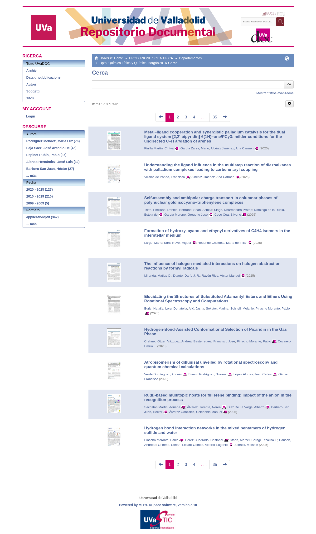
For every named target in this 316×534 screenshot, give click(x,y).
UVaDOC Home (111, 58)
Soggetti (33, 91)
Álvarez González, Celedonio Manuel (195, 412)
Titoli (30, 98)
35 (215, 117)
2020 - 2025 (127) (39, 189)
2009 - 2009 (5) (37, 203)
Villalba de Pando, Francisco (164, 177)
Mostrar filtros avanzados (274, 93)
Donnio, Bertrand (179, 210)
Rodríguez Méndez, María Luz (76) (53, 141)
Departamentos (190, 58)
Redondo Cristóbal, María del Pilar (222, 242)
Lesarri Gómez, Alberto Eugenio (205, 445)
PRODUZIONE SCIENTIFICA (151, 58)
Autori (31, 84)
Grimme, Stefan (169, 445)
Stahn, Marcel (240, 440)
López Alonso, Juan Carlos (252, 374)
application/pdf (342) (42, 217)
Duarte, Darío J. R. (186, 275)
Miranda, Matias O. (157, 275)
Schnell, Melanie (242, 308)
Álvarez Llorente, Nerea (204, 407)
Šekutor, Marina (217, 308)
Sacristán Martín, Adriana (162, 407)
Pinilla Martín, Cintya (159, 148)
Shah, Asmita (202, 210)
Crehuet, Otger (154, 341)
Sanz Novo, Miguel (177, 242)
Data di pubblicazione (43, 77)
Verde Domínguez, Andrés (163, 374)
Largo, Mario (153, 242)
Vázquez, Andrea (179, 341)
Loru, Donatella (176, 308)
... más (31, 176)
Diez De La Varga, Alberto (246, 407)
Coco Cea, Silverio (227, 214)
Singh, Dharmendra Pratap (233, 210)
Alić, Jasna (196, 308)
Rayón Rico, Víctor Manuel (221, 275)
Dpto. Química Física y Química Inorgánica (131, 63)
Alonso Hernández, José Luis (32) (53, 162)
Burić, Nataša (153, 308)
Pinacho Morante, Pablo (273, 308)
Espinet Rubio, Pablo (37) (46, 155)
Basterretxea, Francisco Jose (214, 341)
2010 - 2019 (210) (39, 196)
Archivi (32, 70)
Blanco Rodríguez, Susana (208, 374)
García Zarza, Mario (194, 148)
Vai (289, 84)
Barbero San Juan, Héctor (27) (50, 169)
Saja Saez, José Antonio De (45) (51, 148)
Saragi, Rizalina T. (264, 440)
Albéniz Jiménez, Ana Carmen (231, 148)
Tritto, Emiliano (154, 210)
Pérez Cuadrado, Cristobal (204, 440)
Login (30, 116)
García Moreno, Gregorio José (186, 214)
